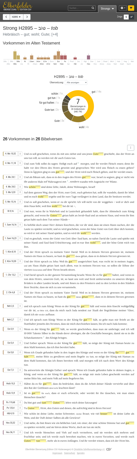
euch (75, 432)
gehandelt (86, 211)
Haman (119, 343)
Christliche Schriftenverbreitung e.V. (89, 449)
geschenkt (114, 374)
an (132, 153)
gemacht (29, 215)
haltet (115, 274)
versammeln (69, 287)
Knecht (116, 306)
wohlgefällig (127, 306)
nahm (95, 238)
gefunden (48, 352)
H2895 (16, 17)
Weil (81, 251)
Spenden (81, 453)
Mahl (32, 347)
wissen (100, 440)
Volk (37, 163)
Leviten (113, 283)
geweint (65, 167)
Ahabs (42, 265)
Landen (47, 283)
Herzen (105, 251)
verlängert (83, 196)
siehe (32, 423)
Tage (74, 196)
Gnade (38, 352)
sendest (82, 310)
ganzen (38, 192)
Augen (65, 177)
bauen (49, 256)
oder (82, 393)
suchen (121, 224)
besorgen (107, 333)
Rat (31, 387)
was (76, 265)
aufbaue (49, 314)
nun (32, 211)
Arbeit (92, 383)
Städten (129, 283)
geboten (87, 192)
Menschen (29, 397)
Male (40, 181)
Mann (113, 224)
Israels (64, 269)
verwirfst (118, 383)
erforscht (73, 393)
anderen (32, 181)
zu (117, 167)
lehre (68, 402)
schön (34, 186)
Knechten (69, 224)
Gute (98, 153)
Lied (73, 423)
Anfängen (72, 440)
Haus (32, 206)
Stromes (55, 323)
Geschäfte (96, 333)
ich (112, 440)
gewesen (115, 251)
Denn (27, 171)
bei (64, 206)
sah (43, 177)
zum (32, 163)
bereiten (68, 360)
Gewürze (74, 417)
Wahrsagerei (55, 181)
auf (45, 269)
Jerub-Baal (84, 215)
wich (126, 242)
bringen (62, 337)
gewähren (59, 356)
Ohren (43, 167)
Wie (26, 186)
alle (67, 417)
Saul (79, 238)
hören (58, 427)
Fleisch (112, 163)
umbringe (113, 329)
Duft (42, 417)
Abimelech (115, 211)
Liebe (51, 413)
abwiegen (76, 333)
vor (81, 224)
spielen (38, 229)
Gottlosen (43, 387)
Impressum (57, 453)
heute (127, 343)
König (131, 211)
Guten (55, 408)
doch (39, 224)
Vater (67, 251)
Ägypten (37, 171)
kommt (129, 229)
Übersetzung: (57, 82)
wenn (53, 153)
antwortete (34, 370)
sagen (54, 163)
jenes (89, 153)
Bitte (46, 356)
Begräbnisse (111, 310)
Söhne (125, 265)
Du (25, 402)
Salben (57, 417)
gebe (105, 319)
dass (48, 177)
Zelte (55, 186)
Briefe (122, 319)
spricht (72, 201)
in (98, 256)
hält (29, 356)
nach (68, 310)
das (118, 153)
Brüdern (28, 283)
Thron (56, 269)
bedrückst (68, 383)
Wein (27, 417)
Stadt (95, 310)
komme (122, 323)
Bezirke (34, 287)
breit (92, 279)
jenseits (41, 323)
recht (107, 261)
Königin (49, 370)
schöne (102, 423)
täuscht (40, 397)
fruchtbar (29, 436)
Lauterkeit (74, 211)
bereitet (64, 347)
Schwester (68, 413)
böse (93, 229)
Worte (72, 427)
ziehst (73, 153)
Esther (33, 343)
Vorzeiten (108, 436)
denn (127, 163)
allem (69, 265)
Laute (27, 229)
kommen (40, 347)
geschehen (43, 153)
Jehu (55, 261)
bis (100, 323)
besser (106, 413)
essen (120, 163)
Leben (104, 374)
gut (60, 171)
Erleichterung (63, 242)
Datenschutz (69, 453)
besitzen (117, 196)
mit (62, 153)
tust (47, 402)
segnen (110, 177)
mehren (124, 432)
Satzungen (90, 402)
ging (118, 177)
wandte (84, 181)
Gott (73, 192)
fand (52, 242)
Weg (45, 192)
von (132, 242)
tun (30, 157)
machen (81, 436)
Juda (74, 310)
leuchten (63, 387)
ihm (26, 246)
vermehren (86, 432)
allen (39, 283)
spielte (126, 238)
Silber (45, 333)
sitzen (71, 269)
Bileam (37, 177)
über (116, 229)
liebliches (65, 423)
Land (100, 196)
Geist (100, 229)
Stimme (111, 423)
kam (85, 238)
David (102, 238)
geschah (37, 238)
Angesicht (99, 181)
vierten (28, 269)
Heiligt (62, 163)
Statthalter (30, 323)
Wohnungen (80, 186)
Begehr (81, 356)
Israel (100, 177)
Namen (28, 256)
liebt (38, 206)
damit (121, 192)
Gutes (67, 157)
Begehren (74, 378)
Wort (118, 360)
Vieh (64, 432)
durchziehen (83, 323)
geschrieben (84, 329)
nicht (127, 177)
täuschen (110, 393)
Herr (52, 224)
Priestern (90, 283)
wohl (43, 196)
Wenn (88, 274)
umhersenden (103, 279)
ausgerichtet (85, 261)
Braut (86, 413)
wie (93, 413)
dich (122, 229)
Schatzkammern (33, 337)
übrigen (130, 279)
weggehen (107, 201)
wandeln (111, 192)
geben (129, 167)
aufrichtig (82, 408)
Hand (51, 233)
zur (89, 310)
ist (34, 310)
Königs (53, 337)
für (120, 352)
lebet (131, 192)
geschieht (109, 153)
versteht (47, 229)
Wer (92, 167)
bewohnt (71, 436)
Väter (131, 310)
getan (65, 215)
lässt (71, 387)
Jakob (63, 186)
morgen (84, 163)
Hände (64, 219)
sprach (45, 251)
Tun (50, 219)
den (51, 192)
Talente (37, 333)
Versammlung (68, 274)
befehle (31, 224)
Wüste (113, 181)
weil (118, 201)
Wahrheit (54, 211)
